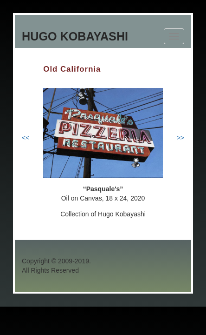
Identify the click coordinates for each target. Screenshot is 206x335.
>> (180, 137)
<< (25, 137)
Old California (72, 69)
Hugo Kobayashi (75, 36)
